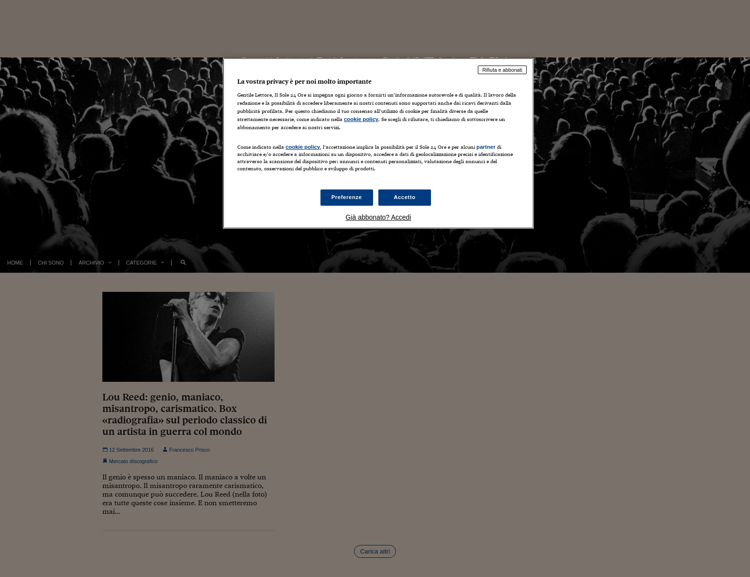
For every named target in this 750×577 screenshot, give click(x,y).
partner (486, 147)
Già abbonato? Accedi (378, 217)
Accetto (405, 197)
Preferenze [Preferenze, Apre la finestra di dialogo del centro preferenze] (346, 197)
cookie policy (361, 119)
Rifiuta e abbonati (502, 70)
